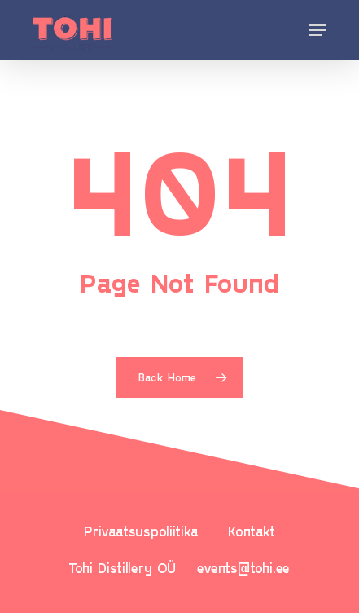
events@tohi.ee (243, 567)
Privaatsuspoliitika (141, 531)
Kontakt (251, 531)
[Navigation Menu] (317, 30)
